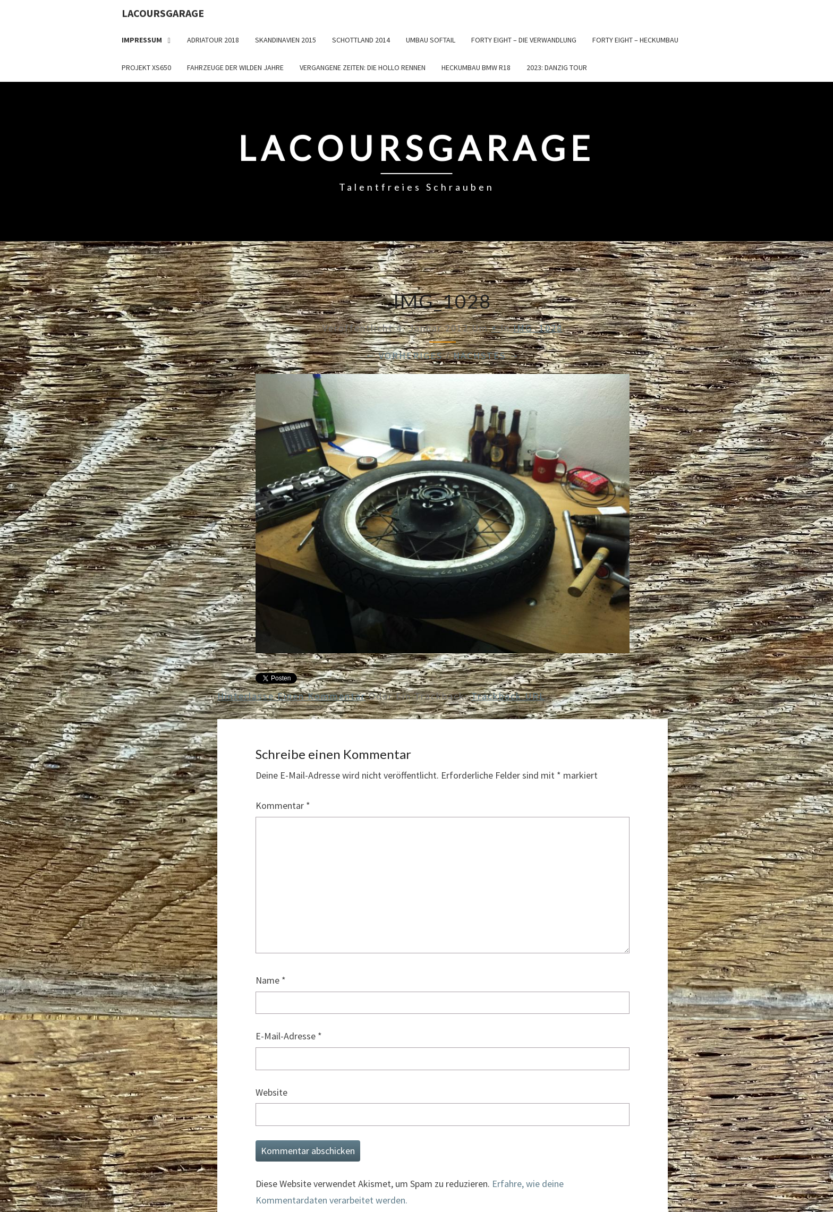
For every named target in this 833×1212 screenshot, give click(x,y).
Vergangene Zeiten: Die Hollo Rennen (363, 67)
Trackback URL (508, 696)
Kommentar (283, 805)
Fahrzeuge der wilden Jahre (235, 67)
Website (271, 1092)
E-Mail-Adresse (289, 1036)
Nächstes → (486, 355)
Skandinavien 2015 (285, 40)
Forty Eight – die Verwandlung (523, 40)
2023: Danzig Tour (556, 67)
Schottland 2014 (361, 40)
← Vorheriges (404, 355)
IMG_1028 (538, 328)
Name (271, 980)
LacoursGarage (163, 13)
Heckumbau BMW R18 (476, 67)
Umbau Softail (430, 40)
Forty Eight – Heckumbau (635, 40)
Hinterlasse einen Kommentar (291, 696)
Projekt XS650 (146, 67)
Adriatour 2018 (213, 40)
